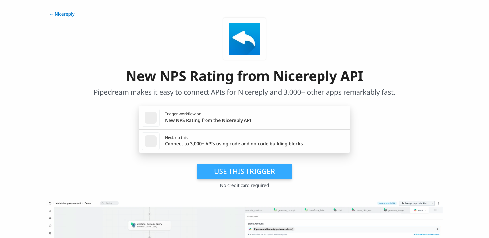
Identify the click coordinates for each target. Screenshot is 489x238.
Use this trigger (244, 171)
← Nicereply (61, 14)
